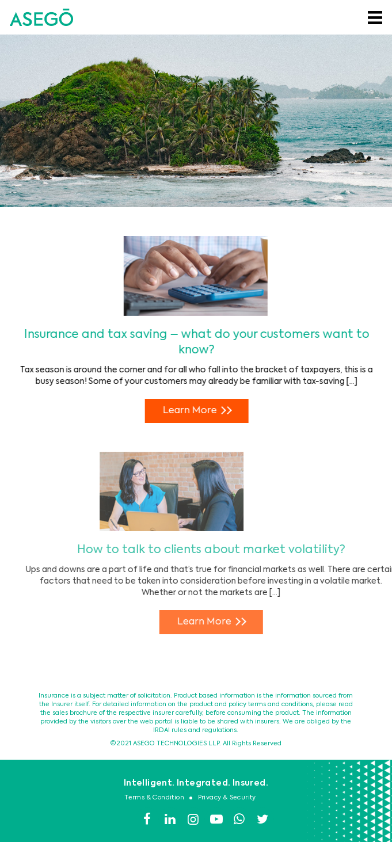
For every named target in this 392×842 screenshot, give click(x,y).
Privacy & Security (227, 798)
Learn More (199, 410)
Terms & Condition (154, 798)
